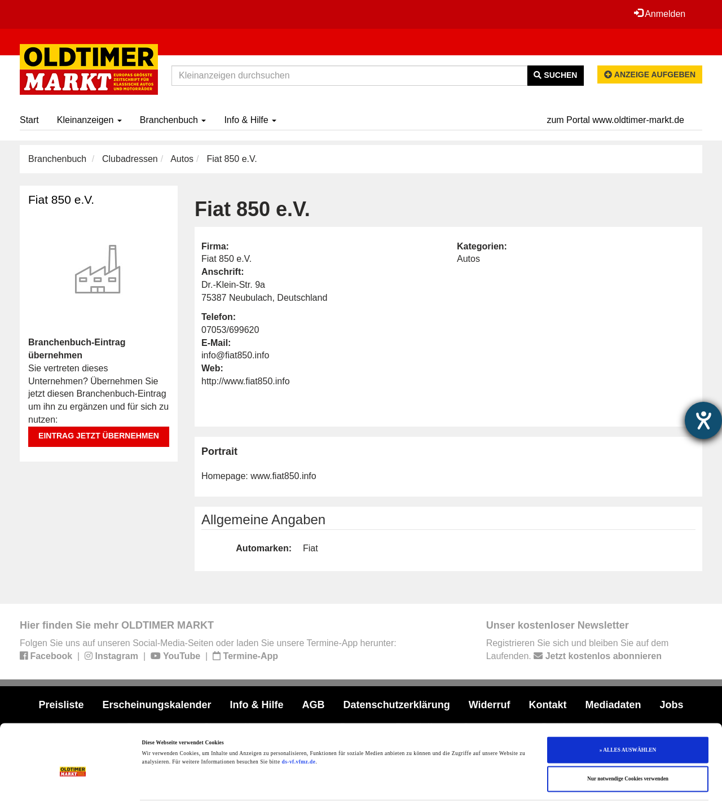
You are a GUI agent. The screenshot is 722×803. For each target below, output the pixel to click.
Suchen (555, 75)
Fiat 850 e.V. (61, 199)
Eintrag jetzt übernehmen (98, 435)
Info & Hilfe (250, 120)
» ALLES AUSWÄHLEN (628, 713)
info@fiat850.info (235, 355)
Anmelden (659, 13)
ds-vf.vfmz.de (298, 725)
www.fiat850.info (283, 476)
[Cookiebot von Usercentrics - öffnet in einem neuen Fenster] (73, 784)
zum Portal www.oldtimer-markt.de (615, 120)
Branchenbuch (173, 120)
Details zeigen (462, 784)
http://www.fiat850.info (245, 381)
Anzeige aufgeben (649, 74)
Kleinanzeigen (89, 120)
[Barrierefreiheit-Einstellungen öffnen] (703, 420)
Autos (181, 159)
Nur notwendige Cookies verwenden (627, 742)
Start (29, 120)
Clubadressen (130, 159)
